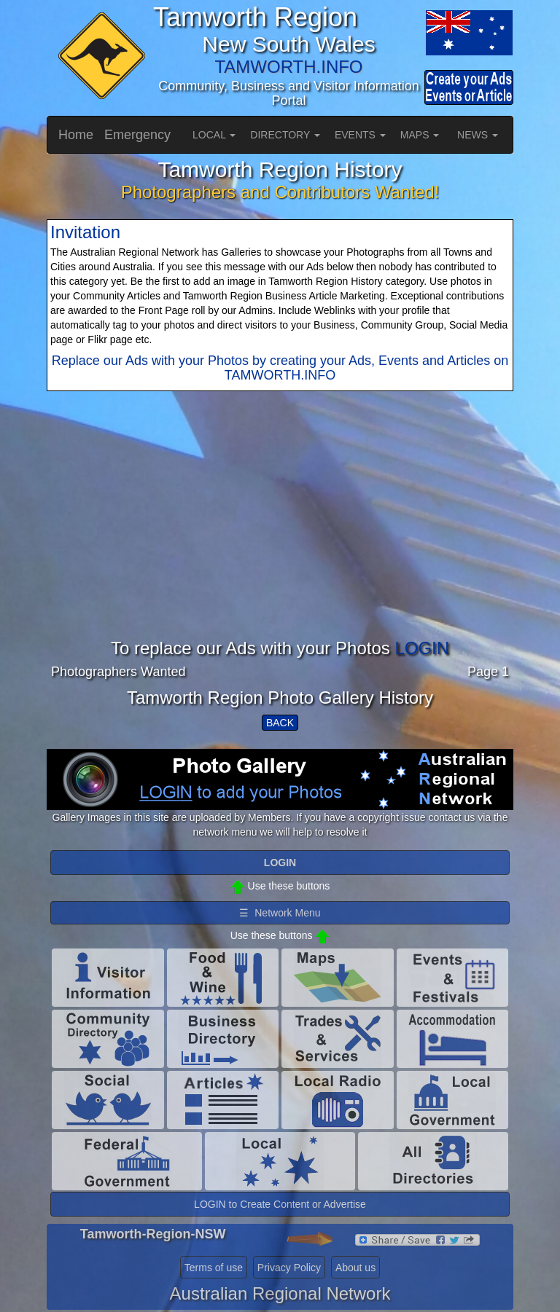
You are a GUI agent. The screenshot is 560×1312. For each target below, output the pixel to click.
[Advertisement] (280, 537)
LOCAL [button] (214, 135)
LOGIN (421, 648)
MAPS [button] (420, 135)
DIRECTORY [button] (285, 135)
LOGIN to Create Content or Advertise (280, 1204)
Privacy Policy (289, 1267)
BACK (280, 722)
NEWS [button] (477, 135)
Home (75, 134)
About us (355, 1267)
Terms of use (213, 1267)
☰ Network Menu (279, 913)
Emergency (137, 134)
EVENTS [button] (360, 135)
